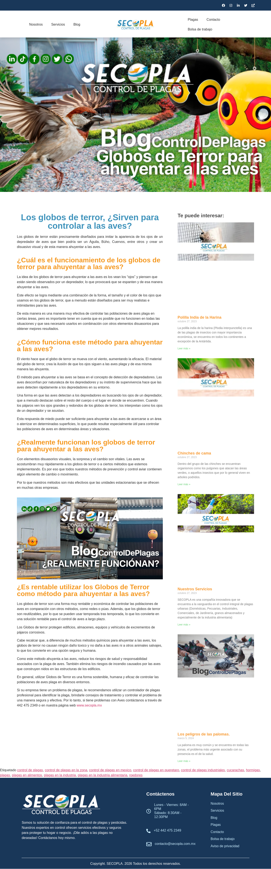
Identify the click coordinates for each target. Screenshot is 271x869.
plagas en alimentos (27, 775)
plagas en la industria (60, 775)
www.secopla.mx (89, 705)
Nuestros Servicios (195, 589)
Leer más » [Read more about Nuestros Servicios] (184, 624)
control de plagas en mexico (110, 770)
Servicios (58, 24)
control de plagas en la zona (66, 770)
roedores (135, 775)
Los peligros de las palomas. (204, 734)
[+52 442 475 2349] (148, 831)
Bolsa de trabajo (200, 29)
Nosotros (36, 24)
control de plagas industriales (203, 770)
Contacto (213, 19)
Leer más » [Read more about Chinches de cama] (184, 484)
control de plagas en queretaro (156, 770)
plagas (5, 775)
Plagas (193, 19)
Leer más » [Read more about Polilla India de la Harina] (184, 348)
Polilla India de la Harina (199, 317)
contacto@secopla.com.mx (175, 844)
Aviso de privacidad (225, 846)
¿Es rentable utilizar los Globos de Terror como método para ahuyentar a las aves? (83, 590)
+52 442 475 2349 (167, 830)
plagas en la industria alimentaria (102, 775)
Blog (76, 24)
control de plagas (30, 770)
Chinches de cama (194, 453)
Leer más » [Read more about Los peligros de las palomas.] (184, 761)
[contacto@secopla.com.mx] (149, 844)
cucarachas (235, 770)
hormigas (253, 770)
